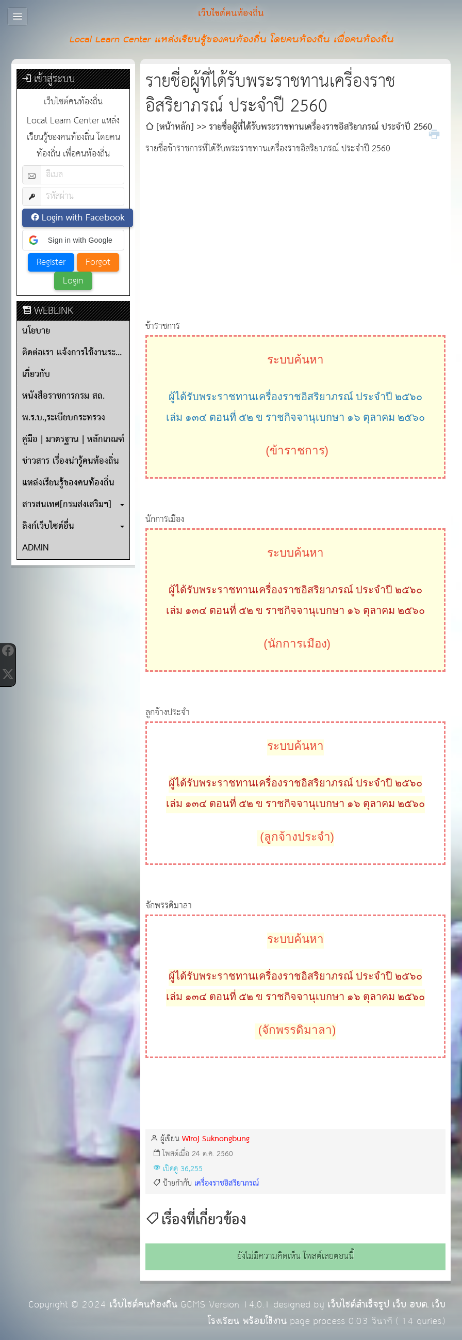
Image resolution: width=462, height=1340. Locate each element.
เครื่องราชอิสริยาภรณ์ (226, 1183)
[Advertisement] (296, 229)
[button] (73, 240)
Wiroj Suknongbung (216, 1138)
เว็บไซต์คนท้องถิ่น (143, 1305)
